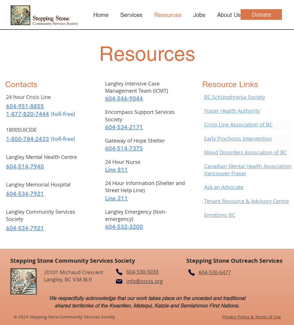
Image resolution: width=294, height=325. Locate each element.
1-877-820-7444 (27, 113)
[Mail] (119, 281)
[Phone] (119, 272)
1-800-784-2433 (27, 138)
